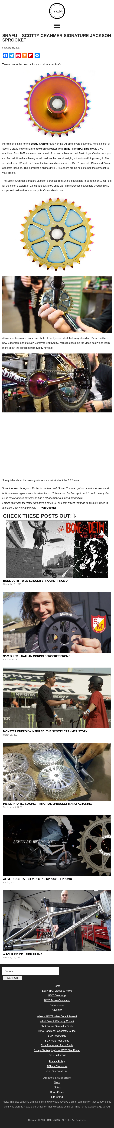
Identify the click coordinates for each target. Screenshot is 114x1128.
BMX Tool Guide (57, 1035)
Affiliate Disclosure (57, 1066)
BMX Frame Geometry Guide (57, 1026)
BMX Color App (57, 995)
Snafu (66, 148)
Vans (57, 1082)
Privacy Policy (57, 1061)
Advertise (57, 1010)
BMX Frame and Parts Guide (57, 1045)
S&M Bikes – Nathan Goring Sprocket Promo (37, 656)
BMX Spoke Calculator (57, 1000)
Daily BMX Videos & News (57, 990)
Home (57, 986)
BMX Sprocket (85, 148)
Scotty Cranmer (40, 143)
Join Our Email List (57, 1071)
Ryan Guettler (47, 507)
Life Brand (57, 1097)
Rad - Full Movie (57, 1055)
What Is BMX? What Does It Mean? (57, 1016)
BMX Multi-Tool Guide (57, 1040)
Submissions (57, 1005)
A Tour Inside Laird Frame (22, 954)
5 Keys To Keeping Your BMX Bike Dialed (57, 1050)
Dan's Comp (57, 1092)
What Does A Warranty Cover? (57, 1021)
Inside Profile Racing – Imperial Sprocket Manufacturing (47, 803)
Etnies (56, 1087)
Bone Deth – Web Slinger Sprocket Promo (35, 580)
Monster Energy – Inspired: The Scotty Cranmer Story (45, 731)
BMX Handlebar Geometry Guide (57, 1031)
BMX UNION (57, 11)
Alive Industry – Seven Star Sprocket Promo (37, 879)
